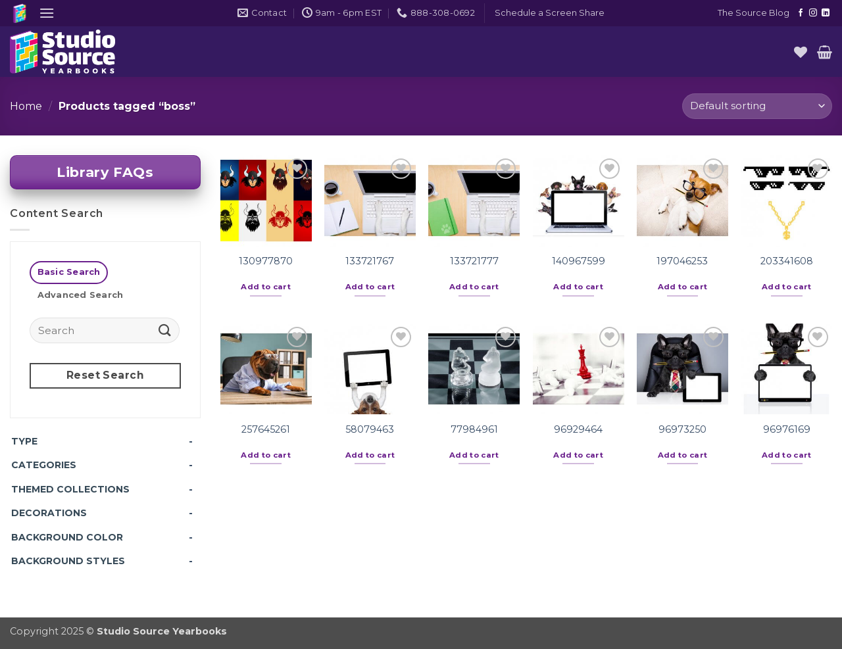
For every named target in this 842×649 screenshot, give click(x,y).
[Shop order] (757, 106)
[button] (47, 13)
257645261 (265, 429)
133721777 (474, 261)
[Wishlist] (800, 51)
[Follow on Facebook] (801, 13)
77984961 (474, 429)
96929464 (578, 429)
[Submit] (165, 330)
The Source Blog (753, 13)
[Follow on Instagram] (813, 13)
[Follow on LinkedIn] (826, 13)
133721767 (369, 261)
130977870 (266, 261)
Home (26, 106)
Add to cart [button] (266, 286)
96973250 (682, 429)
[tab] (69, 272)
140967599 (578, 261)
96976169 (786, 429)
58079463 (369, 429)
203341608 (786, 261)
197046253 (682, 261)
